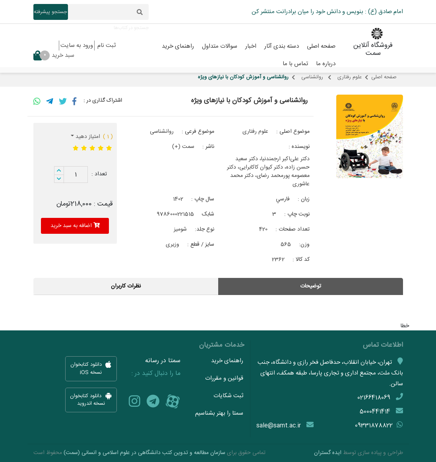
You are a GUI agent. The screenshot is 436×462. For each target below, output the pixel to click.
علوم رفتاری (349, 77)
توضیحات (310, 286)
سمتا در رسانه (162, 361)
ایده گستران (327, 453)
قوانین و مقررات (224, 378)
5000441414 (375, 412)
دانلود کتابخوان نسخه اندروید (91, 400)
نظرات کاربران (126, 286)
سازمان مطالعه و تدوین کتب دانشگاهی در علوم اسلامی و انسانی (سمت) (144, 453)
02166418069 (373, 398)
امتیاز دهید (87, 137)
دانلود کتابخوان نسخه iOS (90, 369)
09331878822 (374, 426)
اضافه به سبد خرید (75, 226)
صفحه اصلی (384, 77)
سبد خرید (53, 55)
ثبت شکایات (228, 396)
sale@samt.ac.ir (278, 426)
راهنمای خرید (227, 361)
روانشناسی (313, 77)
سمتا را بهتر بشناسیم (219, 413)
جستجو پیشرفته (50, 12)
